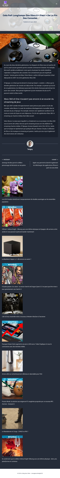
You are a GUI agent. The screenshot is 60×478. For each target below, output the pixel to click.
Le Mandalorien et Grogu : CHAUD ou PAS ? (15, 431)
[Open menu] (56, 3)
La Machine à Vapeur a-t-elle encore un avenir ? (16, 259)
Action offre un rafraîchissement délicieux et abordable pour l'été (22, 374)
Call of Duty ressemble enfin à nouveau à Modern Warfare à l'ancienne (23, 316)
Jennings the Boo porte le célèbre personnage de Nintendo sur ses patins (15, 162)
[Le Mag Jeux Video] (5, 3)
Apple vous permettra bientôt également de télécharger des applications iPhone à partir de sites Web (44, 163)
